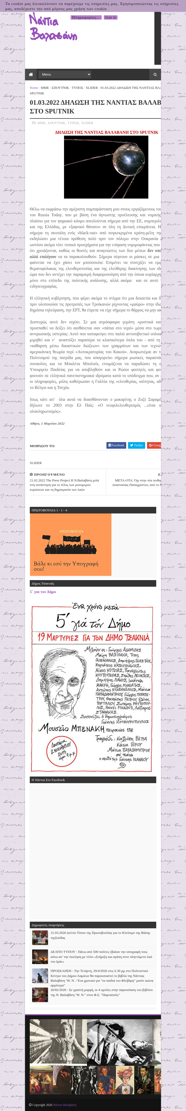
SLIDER (92, 88)
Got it (110, 17)
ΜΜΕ (45, 88)
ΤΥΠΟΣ (77, 88)
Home (34, 88)
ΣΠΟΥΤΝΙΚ (60, 88)
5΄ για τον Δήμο (43, 591)
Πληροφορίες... (86, 17)
